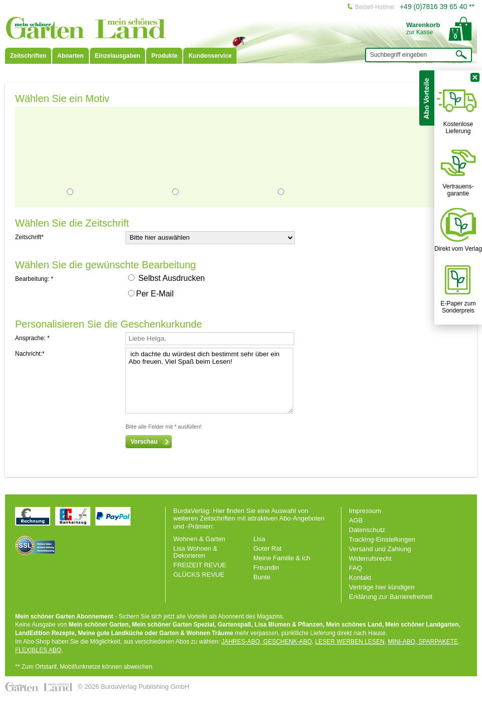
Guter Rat (268, 548)
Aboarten (70, 55)
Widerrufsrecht (370, 558)
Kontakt (360, 577)
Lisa (260, 539)
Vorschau (150, 441)
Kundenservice (209, 55)
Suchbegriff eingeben (398, 55)
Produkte (164, 55)
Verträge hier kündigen (382, 587)
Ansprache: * (32, 338)
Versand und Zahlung (380, 549)
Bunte (262, 577)
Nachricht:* (30, 353)
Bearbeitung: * (34, 278)
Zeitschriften (28, 55)
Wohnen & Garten (199, 539)
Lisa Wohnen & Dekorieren (195, 552)
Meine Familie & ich (282, 558)
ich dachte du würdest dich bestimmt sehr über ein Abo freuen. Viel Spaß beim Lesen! (209, 381)
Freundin (266, 567)
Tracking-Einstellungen (382, 539)
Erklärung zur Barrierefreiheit (390, 596)
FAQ (355, 568)
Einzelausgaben (118, 55)
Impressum (365, 510)
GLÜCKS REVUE (198, 574)
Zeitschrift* (29, 237)
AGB (356, 520)
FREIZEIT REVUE (199, 565)
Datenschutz (367, 530)
